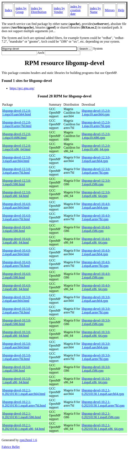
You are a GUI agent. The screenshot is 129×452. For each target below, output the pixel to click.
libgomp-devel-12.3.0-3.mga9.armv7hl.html (16, 170)
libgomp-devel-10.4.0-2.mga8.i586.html (16, 275)
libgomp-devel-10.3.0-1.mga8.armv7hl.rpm (96, 357)
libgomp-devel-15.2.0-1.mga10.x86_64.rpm (96, 147)
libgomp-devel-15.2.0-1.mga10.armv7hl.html (16, 124)
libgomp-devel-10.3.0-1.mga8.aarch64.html (16, 345)
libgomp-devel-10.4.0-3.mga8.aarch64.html (16, 205)
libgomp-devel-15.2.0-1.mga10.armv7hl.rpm (96, 124)
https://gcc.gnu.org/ (22, 88)
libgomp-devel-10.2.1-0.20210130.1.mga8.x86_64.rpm (102, 427)
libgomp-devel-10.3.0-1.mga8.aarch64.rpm (96, 345)
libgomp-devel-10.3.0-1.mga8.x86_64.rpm (96, 380)
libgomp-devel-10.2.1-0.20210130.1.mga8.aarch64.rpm (103, 392)
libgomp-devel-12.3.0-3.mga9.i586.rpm (96, 182)
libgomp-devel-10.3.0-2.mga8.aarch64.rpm (96, 298)
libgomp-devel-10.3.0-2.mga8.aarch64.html (16, 298)
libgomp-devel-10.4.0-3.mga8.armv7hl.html (16, 217)
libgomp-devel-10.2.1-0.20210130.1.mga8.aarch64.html (23, 392)
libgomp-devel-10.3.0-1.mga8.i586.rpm (96, 368)
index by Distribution (38, 10)
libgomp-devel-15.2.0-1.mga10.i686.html (16, 135)
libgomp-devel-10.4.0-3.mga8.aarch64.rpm (96, 205)
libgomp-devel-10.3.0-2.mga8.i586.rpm (96, 322)
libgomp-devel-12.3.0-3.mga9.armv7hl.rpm (96, 170)
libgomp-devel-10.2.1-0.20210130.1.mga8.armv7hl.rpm (103, 403)
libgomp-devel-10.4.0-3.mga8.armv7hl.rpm (96, 217)
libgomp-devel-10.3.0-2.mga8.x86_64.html (16, 333)
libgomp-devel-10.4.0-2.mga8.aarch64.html (16, 252)
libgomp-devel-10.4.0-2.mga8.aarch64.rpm (96, 252)
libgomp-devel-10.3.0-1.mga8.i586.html (16, 368)
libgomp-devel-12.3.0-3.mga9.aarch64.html (16, 159)
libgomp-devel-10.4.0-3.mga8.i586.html (16, 229)
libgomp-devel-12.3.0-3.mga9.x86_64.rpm (96, 194)
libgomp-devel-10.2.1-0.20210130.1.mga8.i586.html (21, 415)
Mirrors (110, 10)
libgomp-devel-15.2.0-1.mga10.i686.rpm (96, 135)
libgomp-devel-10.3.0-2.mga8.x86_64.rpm (96, 333)
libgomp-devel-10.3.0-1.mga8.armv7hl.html (16, 357)
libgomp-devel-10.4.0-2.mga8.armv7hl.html (16, 263)
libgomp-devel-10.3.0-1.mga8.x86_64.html (16, 380)
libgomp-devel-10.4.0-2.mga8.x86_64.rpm (96, 287)
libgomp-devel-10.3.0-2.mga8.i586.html (16, 322)
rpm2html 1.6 (28, 440)
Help (121, 10)
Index (8, 10)
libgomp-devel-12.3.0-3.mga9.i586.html (16, 182)
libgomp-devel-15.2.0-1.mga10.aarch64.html (16, 112)
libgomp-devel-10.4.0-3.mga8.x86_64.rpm (96, 240)
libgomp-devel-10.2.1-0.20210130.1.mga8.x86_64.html (23, 427)
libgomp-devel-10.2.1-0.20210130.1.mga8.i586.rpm (101, 415)
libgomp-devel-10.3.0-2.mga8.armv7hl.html (16, 310)
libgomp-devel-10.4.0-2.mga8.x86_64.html (16, 287)
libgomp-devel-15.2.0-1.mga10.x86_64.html (16, 147)
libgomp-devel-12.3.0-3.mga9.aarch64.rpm (96, 159)
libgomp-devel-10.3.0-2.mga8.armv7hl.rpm (96, 310)
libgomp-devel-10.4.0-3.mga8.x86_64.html (16, 240)
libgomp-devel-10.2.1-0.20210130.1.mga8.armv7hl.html (24, 403)
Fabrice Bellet (11, 447)
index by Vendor (59, 10)
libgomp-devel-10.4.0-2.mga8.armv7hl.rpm (96, 263)
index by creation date (75, 10)
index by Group (21, 10)
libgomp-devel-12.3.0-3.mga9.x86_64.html (16, 194)
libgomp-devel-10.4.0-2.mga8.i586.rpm (96, 275)
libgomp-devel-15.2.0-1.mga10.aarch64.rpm (96, 112)
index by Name (95, 10)
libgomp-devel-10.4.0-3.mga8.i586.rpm (96, 229)
